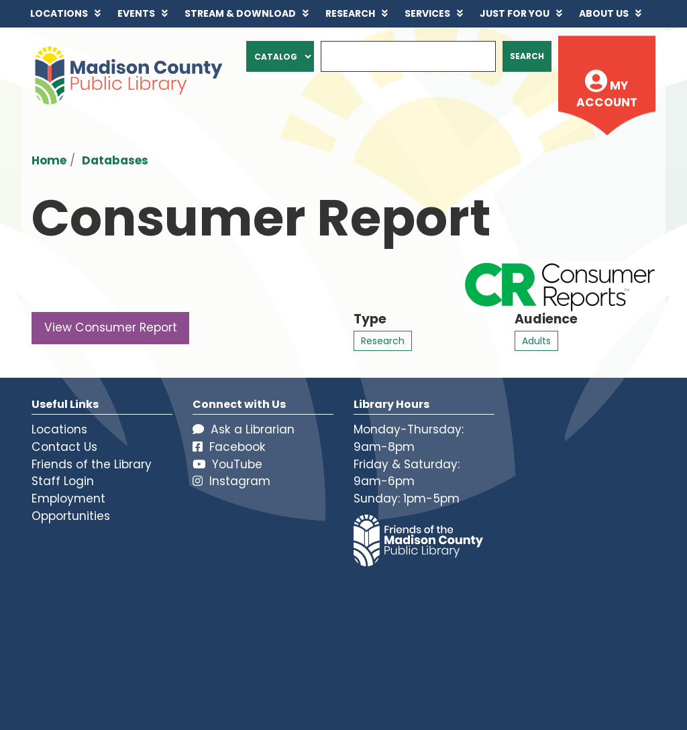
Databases (115, 160)
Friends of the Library (92, 464)
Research (383, 341)
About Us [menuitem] (604, 13)
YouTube (227, 464)
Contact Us (64, 447)
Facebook (229, 447)
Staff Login (63, 481)
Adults (536, 341)
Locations (59, 429)
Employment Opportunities (71, 507)
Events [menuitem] (136, 13)
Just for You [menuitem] (514, 13)
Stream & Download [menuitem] (240, 13)
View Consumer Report (110, 327)
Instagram (231, 481)
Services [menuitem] (427, 13)
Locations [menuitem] (59, 13)
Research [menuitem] (350, 13)
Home (49, 160)
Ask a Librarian (244, 429)
